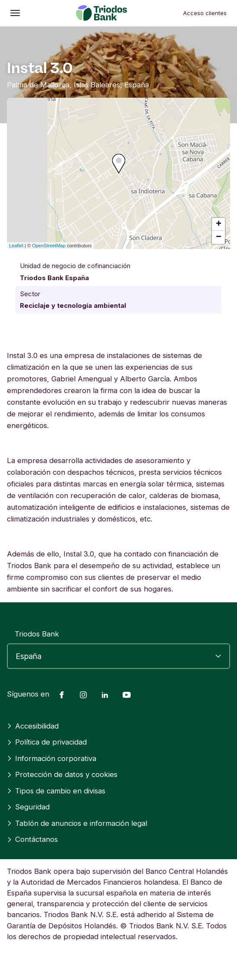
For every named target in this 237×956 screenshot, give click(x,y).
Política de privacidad (47, 742)
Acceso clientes (205, 13)
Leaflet (16, 245)
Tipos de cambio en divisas (56, 791)
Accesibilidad (33, 726)
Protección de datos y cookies (62, 774)
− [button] (218, 237)
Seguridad (28, 807)
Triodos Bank (37, 634)
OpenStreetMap (49, 245)
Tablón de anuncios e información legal (77, 823)
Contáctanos (32, 839)
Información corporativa (51, 758)
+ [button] (218, 224)
